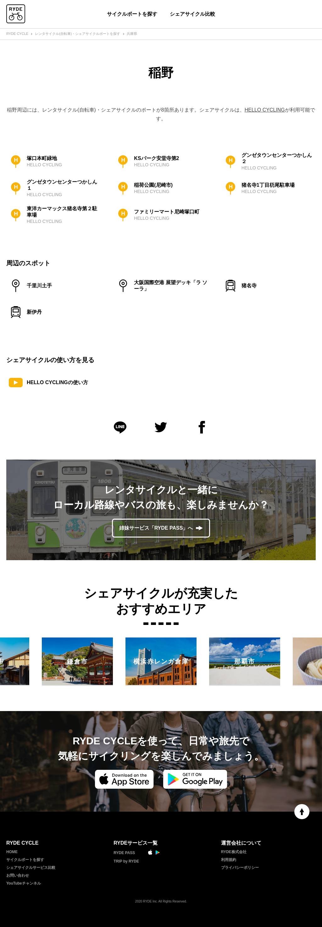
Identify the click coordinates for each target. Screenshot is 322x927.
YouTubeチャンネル (23, 883)
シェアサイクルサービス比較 (30, 867)
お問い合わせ (17, 875)
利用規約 (228, 860)
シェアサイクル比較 (192, 14)
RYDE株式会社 (234, 852)
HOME (12, 852)
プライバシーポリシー (240, 867)
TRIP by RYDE (126, 861)
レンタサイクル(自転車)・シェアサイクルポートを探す (77, 34)
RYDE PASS (124, 853)
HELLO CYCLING (265, 110)
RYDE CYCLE (17, 34)
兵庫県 (132, 34)
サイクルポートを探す (132, 14)
